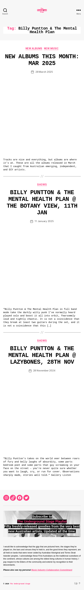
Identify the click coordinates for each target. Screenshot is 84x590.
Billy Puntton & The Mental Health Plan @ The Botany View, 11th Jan (42, 202)
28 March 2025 (44, 71)
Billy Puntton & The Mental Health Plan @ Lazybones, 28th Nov (42, 355)
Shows (42, 184)
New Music (51, 48)
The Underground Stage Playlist (42, 521)
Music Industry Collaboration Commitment (51, 570)
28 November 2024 (44, 370)
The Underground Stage (20, 584)
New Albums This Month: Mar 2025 (42, 60)
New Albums (33, 48)
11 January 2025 (44, 221)
